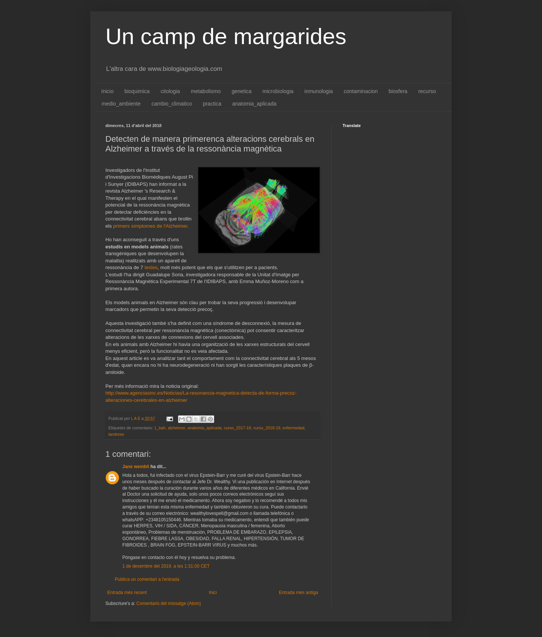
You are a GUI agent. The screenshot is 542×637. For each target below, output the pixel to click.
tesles (151, 267)
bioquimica (137, 91)
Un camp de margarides (225, 36)
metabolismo (206, 91)
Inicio (107, 91)
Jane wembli (135, 466)
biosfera (398, 91)
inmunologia (318, 91)
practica (212, 104)
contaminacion (361, 91)
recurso (427, 91)
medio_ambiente (121, 104)
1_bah (160, 428)
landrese (116, 434)
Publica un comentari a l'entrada (147, 579)
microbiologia (277, 91)
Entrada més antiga (298, 592)
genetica (241, 91)
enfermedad (293, 428)
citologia (170, 91)
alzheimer (176, 428)
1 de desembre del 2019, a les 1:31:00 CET (166, 566)
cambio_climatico (172, 104)
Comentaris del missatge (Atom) (168, 603)
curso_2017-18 (237, 428)
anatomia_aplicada (254, 104)
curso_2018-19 (266, 428)
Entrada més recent (127, 592)
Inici (213, 592)
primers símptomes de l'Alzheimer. (151, 226)
